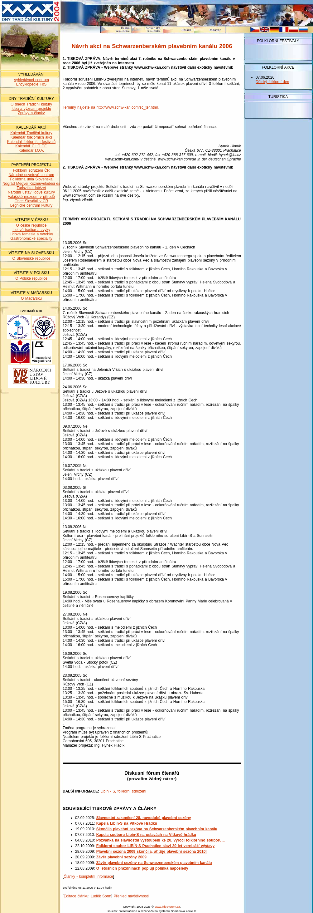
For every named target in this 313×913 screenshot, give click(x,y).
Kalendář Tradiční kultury (31, 133)
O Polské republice (31, 278)
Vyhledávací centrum (31, 80)
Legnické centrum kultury (31, 205)
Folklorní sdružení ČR (31, 170)
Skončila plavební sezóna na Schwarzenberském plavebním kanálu (156, 829)
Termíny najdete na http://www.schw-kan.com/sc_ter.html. (111, 107)
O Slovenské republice (31, 258)
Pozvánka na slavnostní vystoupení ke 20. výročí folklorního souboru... (160, 840)
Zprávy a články (31, 113)
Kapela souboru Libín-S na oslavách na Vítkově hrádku (146, 834)
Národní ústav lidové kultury (31, 192)
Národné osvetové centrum (31, 175)
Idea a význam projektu (31, 108)
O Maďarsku (31, 298)
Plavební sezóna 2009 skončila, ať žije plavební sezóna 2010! (151, 851)
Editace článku (76, 896)
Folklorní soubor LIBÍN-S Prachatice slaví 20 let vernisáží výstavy (155, 846)
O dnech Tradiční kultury (31, 104)
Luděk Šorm (101, 896)
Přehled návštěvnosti (130, 896)
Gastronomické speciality (31, 238)
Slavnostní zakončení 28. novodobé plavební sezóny (143, 818)
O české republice (31, 225)
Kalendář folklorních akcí (31, 137)
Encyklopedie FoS (31, 84)
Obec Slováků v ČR (31, 201)
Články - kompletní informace (88, 876)
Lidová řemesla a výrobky (31, 234)
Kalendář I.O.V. (31, 150)
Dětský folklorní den (272, 82)
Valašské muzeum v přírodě (31, 196)
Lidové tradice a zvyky (31, 230)
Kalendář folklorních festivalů (31, 142)
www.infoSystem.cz (167, 906)
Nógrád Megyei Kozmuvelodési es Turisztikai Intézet (31, 185)
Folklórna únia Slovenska (31, 179)
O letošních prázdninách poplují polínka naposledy (142, 868)
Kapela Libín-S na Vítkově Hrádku (126, 823)
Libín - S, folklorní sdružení (123, 791)
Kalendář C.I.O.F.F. (31, 146)
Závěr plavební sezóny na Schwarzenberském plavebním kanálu (154, 863)
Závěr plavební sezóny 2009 (121, 857)
